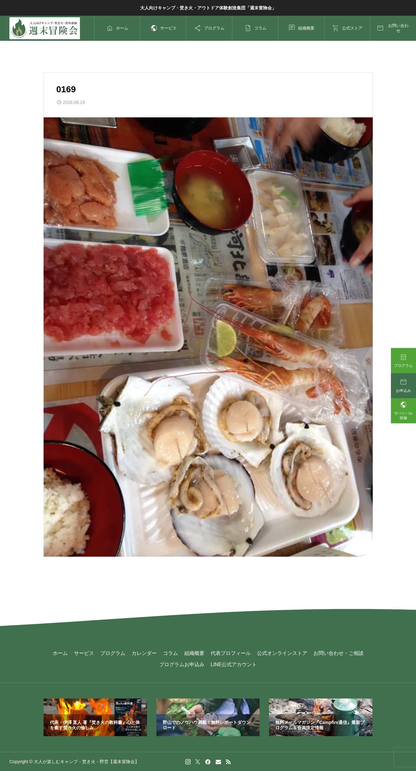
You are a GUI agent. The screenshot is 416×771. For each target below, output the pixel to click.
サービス (84, 653)
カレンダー (144, 653)
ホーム (60, 653)
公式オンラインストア (282, 653)
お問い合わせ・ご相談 (338, 653)
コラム (170, 653)
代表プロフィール (231, 653)
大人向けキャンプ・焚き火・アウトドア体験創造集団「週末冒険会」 (208, 7)
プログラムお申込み (181, 664)
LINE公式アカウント (234, 664)
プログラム (112, 653)
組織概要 (194, 653)
